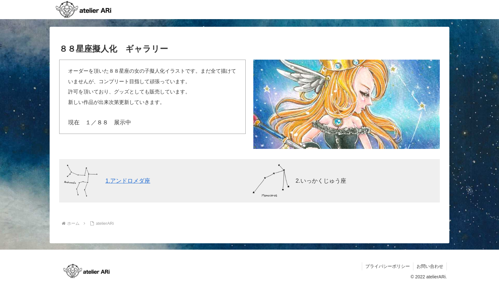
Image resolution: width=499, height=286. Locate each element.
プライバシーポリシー (387, 266)
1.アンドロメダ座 (127, 181)
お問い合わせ (430, 266)
